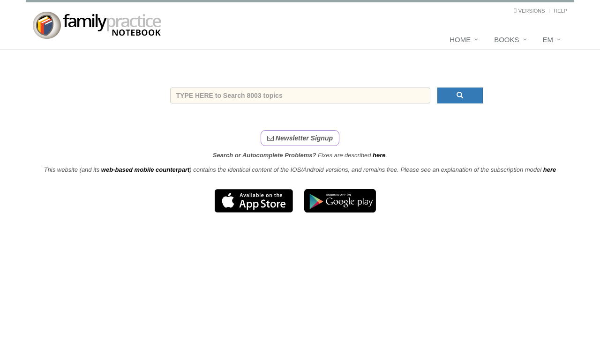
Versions (531, 11)
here (379, 155)
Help (560, 11)
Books (506, 40)
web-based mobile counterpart (145, 169)
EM (548, 40)
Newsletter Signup (300, 138)
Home (460, 40)
